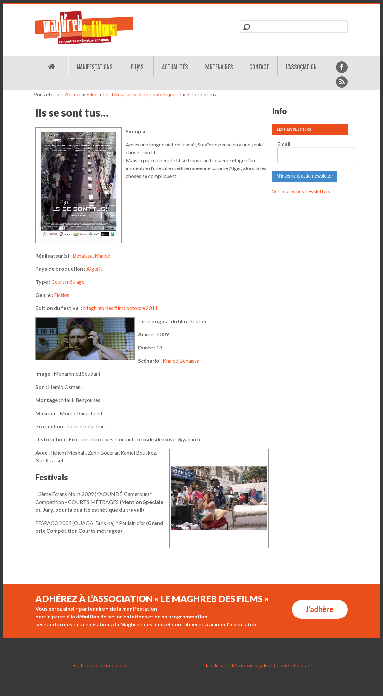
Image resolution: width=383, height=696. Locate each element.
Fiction (62, 295)
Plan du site (215, 665)
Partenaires (218, 67)
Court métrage (67, 282)
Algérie (94, 268)
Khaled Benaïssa (181, 360)
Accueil (73, 94)
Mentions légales (251, 665)
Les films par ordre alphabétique (139, 94)
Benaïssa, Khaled (91, 255)
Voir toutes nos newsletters (301, 191)
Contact (259, 67)
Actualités (175, 67)
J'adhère (320, 609)
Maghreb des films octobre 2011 (120, 308)
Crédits (282, 665)
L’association (301, 67)
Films (137, 67)
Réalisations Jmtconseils (99, 665)
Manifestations (95, 67)
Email (283, 144)
